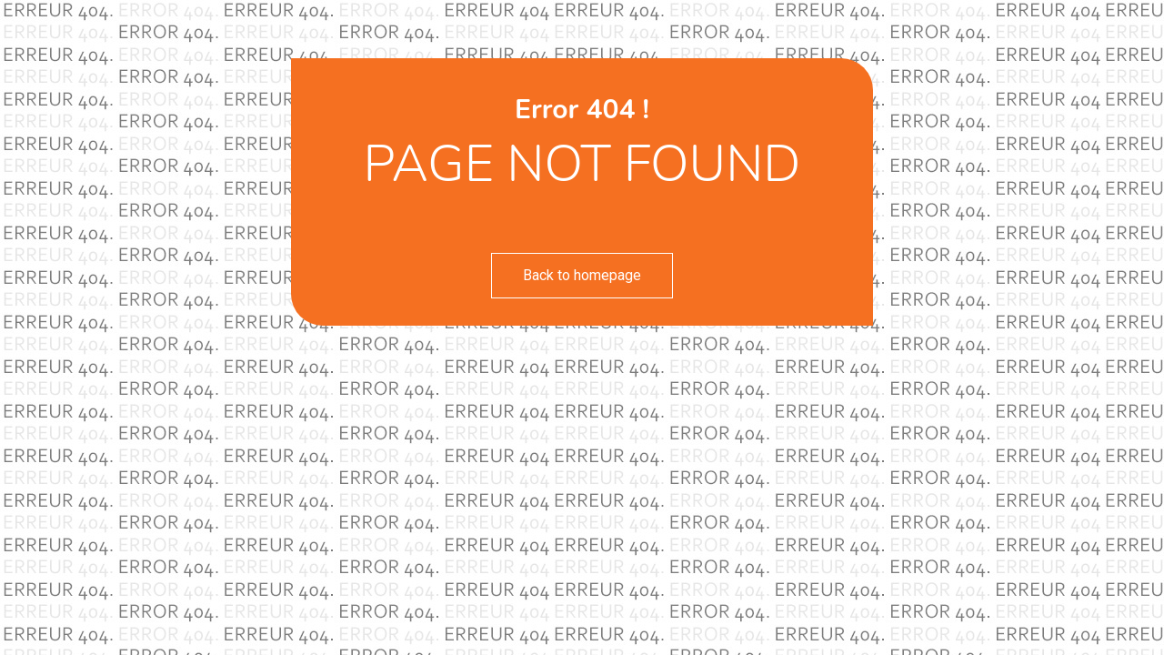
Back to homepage (582, 275)
